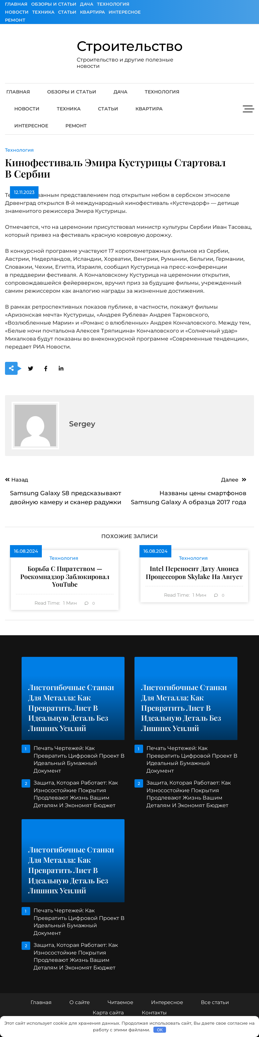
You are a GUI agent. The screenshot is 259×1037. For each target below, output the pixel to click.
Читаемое (120, 1002)
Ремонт (15, 20)
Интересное (125, 12)
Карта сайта (108, 1012)
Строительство (130, 46)
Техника (43, 12)
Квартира (92, 12)
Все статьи (215, 1002)
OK (160, 1029)
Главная (16, 4)
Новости (17, 12)
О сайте (79, 1002)
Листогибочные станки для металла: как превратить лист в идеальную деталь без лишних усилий (71, 707)
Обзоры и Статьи (53, 4)
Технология (113, 4)
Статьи (67, 12)
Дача (86, 4)
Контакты (154, 1012)
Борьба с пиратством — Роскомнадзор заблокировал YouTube (64, 576)
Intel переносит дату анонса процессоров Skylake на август (194, 572)
